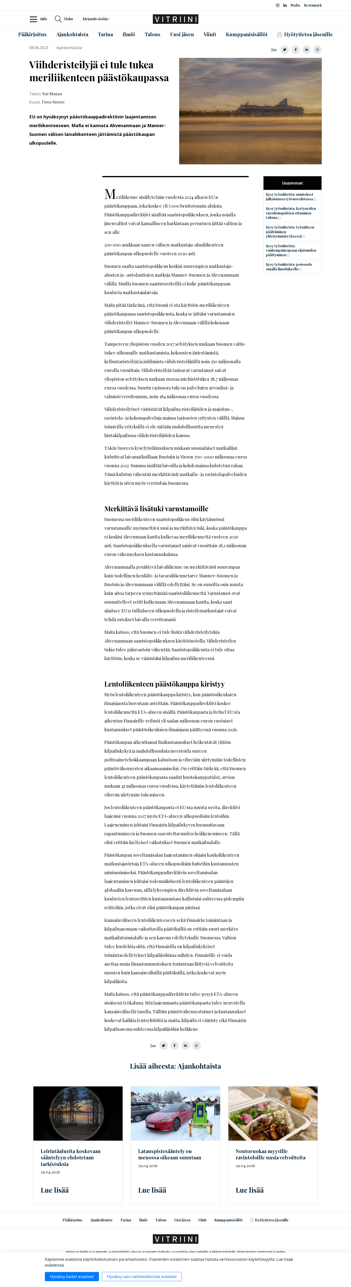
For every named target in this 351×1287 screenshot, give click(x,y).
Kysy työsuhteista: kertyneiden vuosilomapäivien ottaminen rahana (291, 213)
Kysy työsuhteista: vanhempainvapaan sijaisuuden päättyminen (291, 250)
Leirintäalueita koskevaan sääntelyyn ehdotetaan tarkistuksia (71, 1157)
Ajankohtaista (101, 1220)
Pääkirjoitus (72, 1220)
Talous (160, 1220)
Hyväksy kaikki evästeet (72, 1276)
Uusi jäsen (182, 1220)
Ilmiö (143, 1220)
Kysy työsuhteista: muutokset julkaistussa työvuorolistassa (289, 196)
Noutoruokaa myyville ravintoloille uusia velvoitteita (270, 1154)
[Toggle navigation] (34, 19)
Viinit (202, 1220)
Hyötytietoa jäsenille (269, 1220)
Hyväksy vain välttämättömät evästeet (142, 1276)
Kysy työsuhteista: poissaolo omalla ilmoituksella (289, 266)
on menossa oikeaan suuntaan (169, 1154)
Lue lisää (55, 1189)
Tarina (125, 1220)
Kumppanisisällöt (228, 1220)
